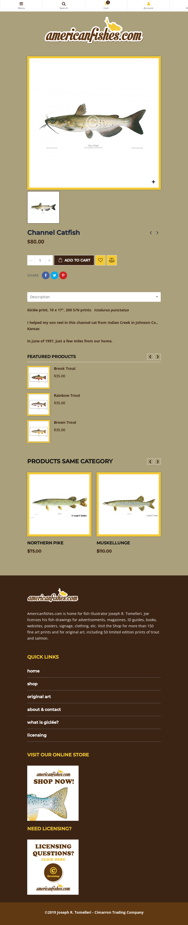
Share (46, 275)
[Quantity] (40, 260)
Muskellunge (113, 543)
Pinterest (63, 275)
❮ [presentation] (150, 356)
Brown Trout (65, 422)
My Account (148, 4)
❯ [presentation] (157, 356)
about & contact (44, 709)
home (33, 671)
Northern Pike (45, 543)
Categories (21, 4)
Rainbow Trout (67, 395)
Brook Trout (65, 368)
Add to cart (74, 260)
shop (32, 683)
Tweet (54, 275)
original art (39, 696)
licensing (36, 735)
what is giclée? (43, 722)
